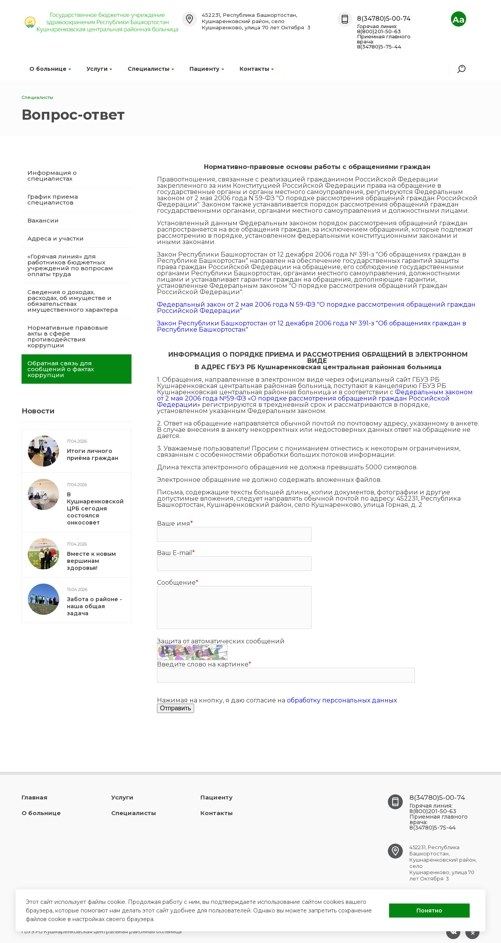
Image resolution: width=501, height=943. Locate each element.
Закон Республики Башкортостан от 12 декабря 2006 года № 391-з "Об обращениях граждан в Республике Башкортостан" (311, 326)
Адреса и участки (55, 238)
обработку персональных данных (342, 700)
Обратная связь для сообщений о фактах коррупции (60, 369)
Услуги (99, 68)
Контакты (257, 68)
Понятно (429, 910)
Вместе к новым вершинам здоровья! (91, 560)
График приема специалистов (52, 199)
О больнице (50, 68)
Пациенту (206, 68)
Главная (34, 797)
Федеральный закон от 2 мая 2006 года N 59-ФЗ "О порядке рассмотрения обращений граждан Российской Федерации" (316, 307)
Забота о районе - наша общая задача (94, 606)
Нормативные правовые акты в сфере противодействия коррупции (67, 336)
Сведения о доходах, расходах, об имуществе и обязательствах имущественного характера (72, 300)
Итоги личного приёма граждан (92, 454)
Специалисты (151, 68)
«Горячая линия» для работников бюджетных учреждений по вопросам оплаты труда (70, 265)
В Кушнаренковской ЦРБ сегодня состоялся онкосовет (95, 508)
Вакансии (43, 220)
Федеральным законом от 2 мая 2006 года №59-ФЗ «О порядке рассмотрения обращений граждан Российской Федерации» (315, 398)
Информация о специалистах (52, 175)
